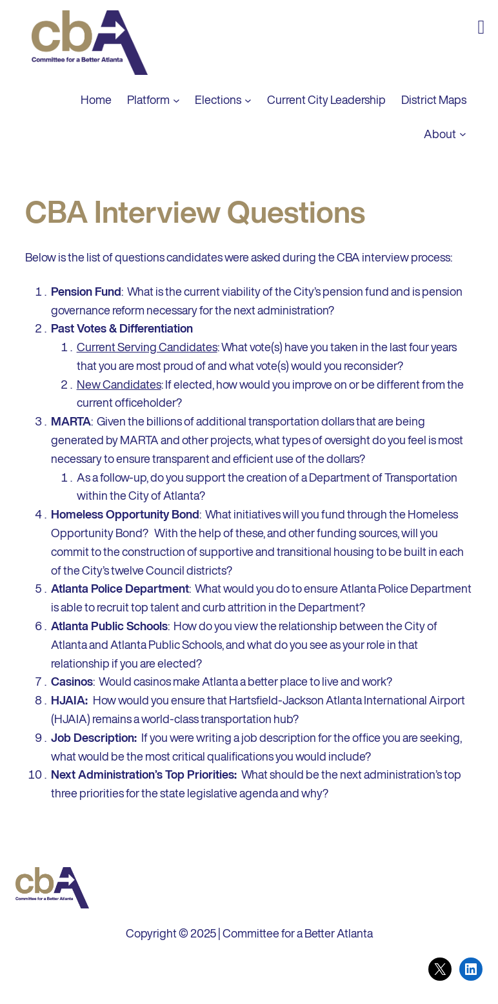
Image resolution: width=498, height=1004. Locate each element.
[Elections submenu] (248, 99)
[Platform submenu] (176, 99)
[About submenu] (462, 134)
